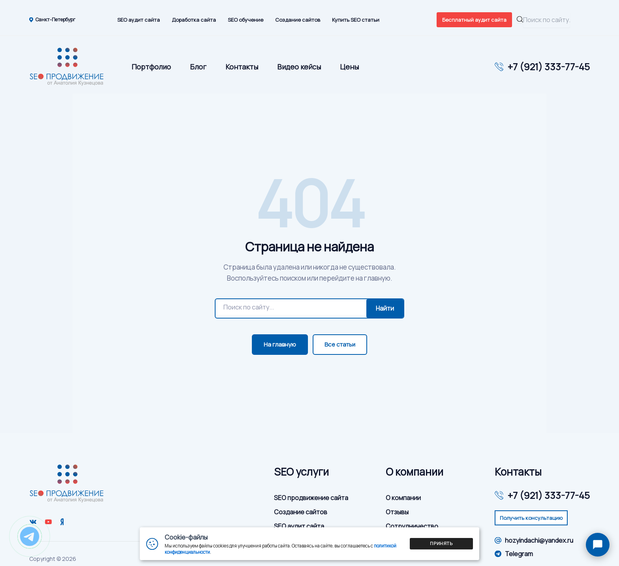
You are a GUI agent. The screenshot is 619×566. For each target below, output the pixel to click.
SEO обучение (245, 19)
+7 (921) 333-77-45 (549, 66)
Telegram (514, 553)
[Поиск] (291, 307)
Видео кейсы (299, 66)
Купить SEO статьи (355, 19)
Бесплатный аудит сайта (474, 19)
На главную (280, 344)
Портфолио (151, 66)
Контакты (241, 66)
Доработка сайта (194, 19)
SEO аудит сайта (138, 19)
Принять (441, 543)
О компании (403, 497)
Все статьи (340, 344)
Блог (198, 66)
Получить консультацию (531, 517)
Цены (349, 66)
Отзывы (397, 512)
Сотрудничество (412, 526)
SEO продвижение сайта (311, 497)
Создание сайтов (297, 19)
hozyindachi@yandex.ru (534, 540)
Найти (385, 308)
